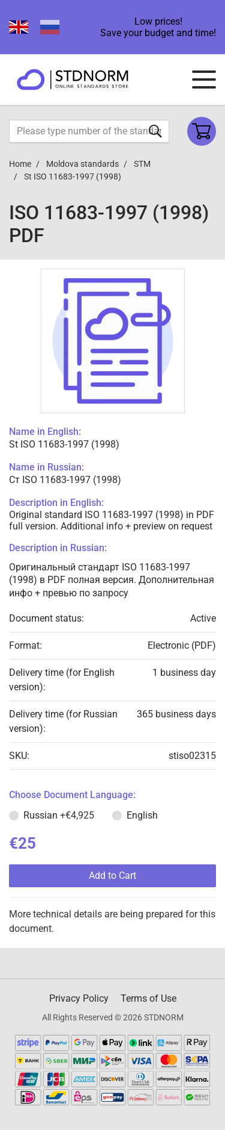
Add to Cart (112, 875)
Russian (58, 815)
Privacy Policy (79, 998)
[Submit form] (155, 131)
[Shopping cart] (201, 131)
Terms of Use (148, 998)
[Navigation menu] (204, 79)
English (142, 815)
